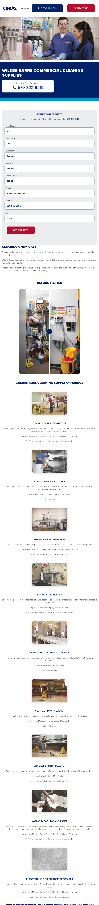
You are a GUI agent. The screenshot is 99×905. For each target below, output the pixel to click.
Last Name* (11, 138)
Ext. (6, 213)
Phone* (9, 200)
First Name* (11, 125)
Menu (25, 9)
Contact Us (81, 8)
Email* (8, 188)
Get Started (20, 230)
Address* (10, 163)
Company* (10, 150)
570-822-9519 (31, 87)
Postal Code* (11, 175)
